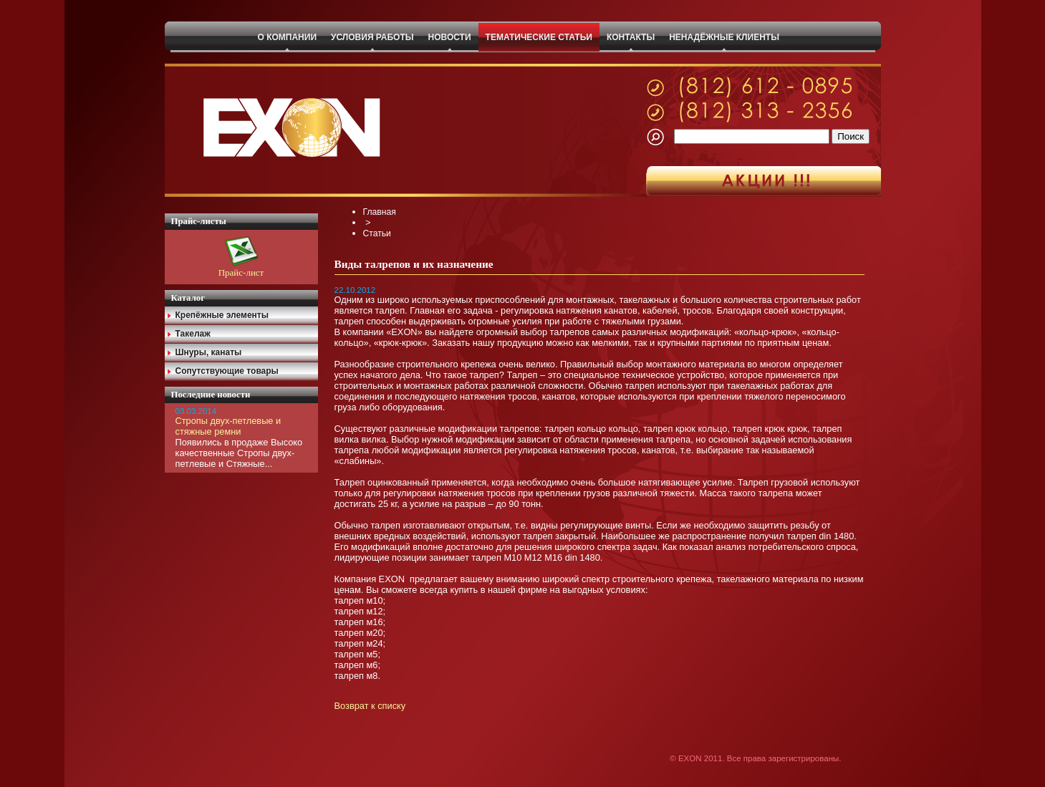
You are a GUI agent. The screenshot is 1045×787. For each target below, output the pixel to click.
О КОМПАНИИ (287, 37)
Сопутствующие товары (227, 371)
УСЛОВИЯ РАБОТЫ (372, 37)
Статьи (377, 233)
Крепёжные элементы (222, 315)
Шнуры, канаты (208, 352)
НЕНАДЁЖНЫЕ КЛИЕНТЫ (724, 37)
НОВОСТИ (449, 37)
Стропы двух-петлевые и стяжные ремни (228, 426)
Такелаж (193, 334)
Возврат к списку (370, 705)
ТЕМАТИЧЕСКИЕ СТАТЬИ (539, 37)
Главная (379, 212)
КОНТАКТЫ (631, 37)
